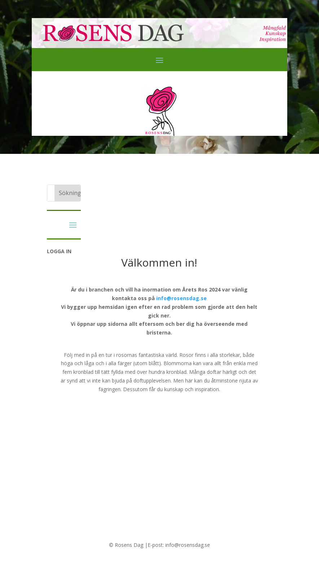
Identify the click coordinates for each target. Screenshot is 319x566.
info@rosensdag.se (181, 298)
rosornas (126, 354)
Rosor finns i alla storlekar (209, 354)
